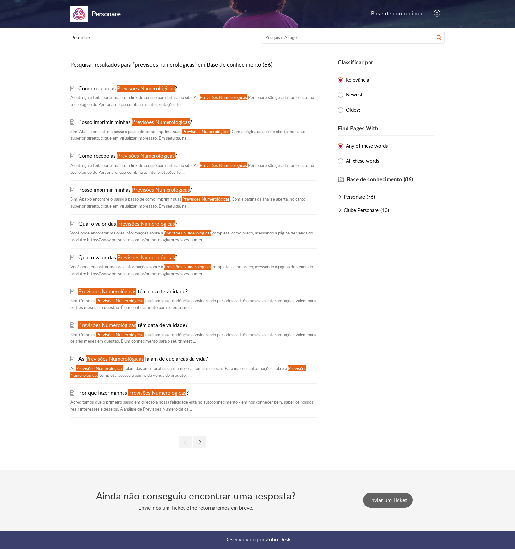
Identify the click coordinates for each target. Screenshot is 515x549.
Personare (354, 196)
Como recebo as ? (127, 88)
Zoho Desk (278, 539)
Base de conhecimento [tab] (400, 13)
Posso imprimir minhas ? (135, 122)
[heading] (390, 179)
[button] (437, 13)
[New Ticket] (388, 500)
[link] (185, 442)
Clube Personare (361, 210)
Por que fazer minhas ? (133, 392)
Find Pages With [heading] (358, 128)
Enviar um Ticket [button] (388, 500)
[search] (353, 37)
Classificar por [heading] (355, 62)
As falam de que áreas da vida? (143, 358)
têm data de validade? (133, 291)
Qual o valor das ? (127, 223)
